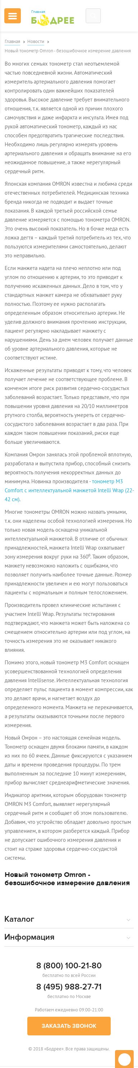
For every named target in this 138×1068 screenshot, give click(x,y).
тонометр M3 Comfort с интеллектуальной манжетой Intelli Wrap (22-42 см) (69, 490)
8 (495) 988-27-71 (69, 987)
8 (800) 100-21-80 (69, 966)
